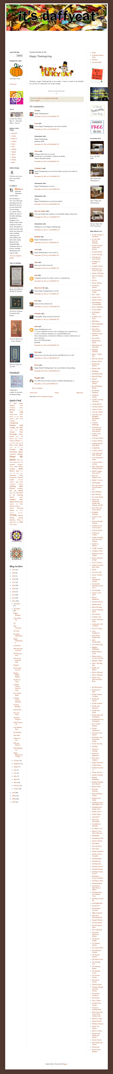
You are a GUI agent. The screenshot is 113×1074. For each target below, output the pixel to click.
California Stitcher (95, 396)
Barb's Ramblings (97, 324)
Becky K (14, 139)
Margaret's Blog (97, 661)
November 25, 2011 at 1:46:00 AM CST (46, 319)
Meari (36, 365)
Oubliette (95, 746)
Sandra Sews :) (97, 811)
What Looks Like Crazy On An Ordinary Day (97, 1014)
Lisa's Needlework (96, 632)
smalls (21, 497)
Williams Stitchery (97, 1024)
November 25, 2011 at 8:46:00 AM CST (46, 345)
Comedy (12, 421)
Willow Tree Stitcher (96, 1027)
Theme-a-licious (15, 506)
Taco (21, 504)
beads (21, 407)
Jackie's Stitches (97, 575)
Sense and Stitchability (96, 820)
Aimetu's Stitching (97, 273)
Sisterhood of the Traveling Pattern (16, 495)
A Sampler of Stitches (96, 262)
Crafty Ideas (14, 430)
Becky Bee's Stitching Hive (96, 330)
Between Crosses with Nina (97, 334)
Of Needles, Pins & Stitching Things (97, 739)
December (17, 604)
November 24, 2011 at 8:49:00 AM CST (46, 161)
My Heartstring (97, 687)
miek (36, 326)
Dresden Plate (16, 432)
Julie (36, 262)
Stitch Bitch (95, 843)
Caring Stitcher (97, 404)
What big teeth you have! (18, 649)
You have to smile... (17, 680)
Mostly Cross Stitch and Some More (97, 679)
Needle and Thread (95, 700)
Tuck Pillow (19, 510)
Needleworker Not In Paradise (97, 720)
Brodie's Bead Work (16, 418)
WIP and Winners (16, 744)
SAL (11, 491)
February (17, 785)
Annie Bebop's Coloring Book (96, 303)
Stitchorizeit (96, 906)
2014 (14, 592)
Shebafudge (95, 835)
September (17, 764)
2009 (14, 796)
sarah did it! (96, 817)
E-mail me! (13, 84)
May (15, 776)
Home (57, 393)
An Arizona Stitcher (95, 286)
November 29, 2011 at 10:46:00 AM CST (47, 371)
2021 (14, 570)
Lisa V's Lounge (97, 628)
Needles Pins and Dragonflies (97, 716)
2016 (14, 585)
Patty (36, 352)
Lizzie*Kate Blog (97, 644)
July (15, 770)
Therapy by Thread (95, 981)
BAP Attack (95, 321)
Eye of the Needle (97, 497)
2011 (13, 601)
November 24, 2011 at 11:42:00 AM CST (47, 217)
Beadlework (96, 326)
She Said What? (97, 62)
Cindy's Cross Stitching (96, 434)
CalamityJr (38, 168)
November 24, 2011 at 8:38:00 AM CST (46, 144)
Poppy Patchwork (97, 762)
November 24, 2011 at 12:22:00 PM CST (47, 230)
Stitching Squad (97, 883)
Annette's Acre (96, 297)
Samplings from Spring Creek (97, 808)
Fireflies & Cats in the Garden (97, 527)
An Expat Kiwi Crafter (96, 291)
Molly (21, 469)
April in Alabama (97, 307)
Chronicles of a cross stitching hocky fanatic (97, 429)
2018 (14, 579)
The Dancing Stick (17, 654)
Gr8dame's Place (97, 551)
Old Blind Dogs (18, 473)
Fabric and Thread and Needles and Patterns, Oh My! (97, 502)
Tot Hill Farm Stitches (96, 1004)
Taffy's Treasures (97, 913)
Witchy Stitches (97, 1040)
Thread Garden (97, 984)
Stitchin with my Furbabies (97, 855)
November (17, 609)
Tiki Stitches (96, 998)
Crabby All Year (16, 428)
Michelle (37, 237)
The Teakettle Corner (96, 972)
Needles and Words (96, 711)
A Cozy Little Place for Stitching (96, 241)
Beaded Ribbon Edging (16, 675)
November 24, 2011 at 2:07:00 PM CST (46, 255)
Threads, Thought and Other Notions (97, 989)
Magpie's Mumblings (95, 648)
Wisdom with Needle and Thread (96, 1035)
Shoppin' (16, 665)
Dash (21, 430)
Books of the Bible (16, 416)
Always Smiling (97, 283)
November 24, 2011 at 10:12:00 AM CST (47, 176)
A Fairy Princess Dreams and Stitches (97, 247)
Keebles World (96, 604)
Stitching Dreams (97, 869)
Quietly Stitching (97, 775)
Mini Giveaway (17, 627)
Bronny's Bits (96, 368)
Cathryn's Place (97, 409)
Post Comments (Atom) (45, 396)
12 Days (13, 403)
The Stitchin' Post (97, 959)
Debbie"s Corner (97, 480)
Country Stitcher (97, 441)
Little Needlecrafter (96, 641)
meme (16, 466)
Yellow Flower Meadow (96, 1050)
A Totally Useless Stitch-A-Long (17, 687)
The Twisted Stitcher (96, 976)
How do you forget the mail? (17, 660)
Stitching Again (97, 858)
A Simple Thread (97, 266)
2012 (14, 598)
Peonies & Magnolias (95, 754)
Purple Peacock (97, 772)
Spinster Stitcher (97, 841)
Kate (36, 301)
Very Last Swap (16, 714)
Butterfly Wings (97, 376)
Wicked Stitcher (97, 1021)
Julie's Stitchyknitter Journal (96, 579)
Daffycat (39, 98)
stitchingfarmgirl (97, 903)
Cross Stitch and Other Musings (97, 454)
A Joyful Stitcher (97, 252)
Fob (22, 443)
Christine (37, 313)
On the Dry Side (97, 744)
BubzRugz (95, 371)
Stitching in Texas (97, 881)
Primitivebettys (97, 765)
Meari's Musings (97, 672)
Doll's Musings (96, 492)
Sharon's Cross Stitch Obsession (97, 832)
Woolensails (96, 1047)
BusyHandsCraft (97, 374)
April (15, 779)
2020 (14, 573)
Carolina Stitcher (97, 407)
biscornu (21, 410)
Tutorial (20, 515)
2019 (14, 576)
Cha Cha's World (97, 412)
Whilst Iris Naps (97, 1018)
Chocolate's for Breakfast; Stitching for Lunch (97, 417)
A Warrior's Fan (17, 739)
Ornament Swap (16, 475)
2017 (14, 582)
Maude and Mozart (95, 669)
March (16, 782)
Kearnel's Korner (97, 602)
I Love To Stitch (97, 562)
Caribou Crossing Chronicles (97, 400)
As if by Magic (96, 309)
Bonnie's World (97, 361)
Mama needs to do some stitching (97, 657)
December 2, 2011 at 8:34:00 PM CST (46, 384)
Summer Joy (14, 504)
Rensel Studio (96, 786)
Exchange (13, 434)
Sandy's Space (96, 814)
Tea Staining (17, 732)
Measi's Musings (97, 675)
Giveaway (13, 452)
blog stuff (16, 412)
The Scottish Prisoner (17, 669)
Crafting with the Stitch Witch (97, 444)
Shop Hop (13, 493)
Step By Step (17, 710)
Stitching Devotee (97, 866)
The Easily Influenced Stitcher (95, 934)
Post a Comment (37, 388)
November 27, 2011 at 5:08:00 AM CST (46, 358)
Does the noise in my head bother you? (97, 487)
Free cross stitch (16, 445)
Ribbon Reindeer (17, 614)
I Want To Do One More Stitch (97, 566)
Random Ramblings (95, 778)
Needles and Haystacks (96, 707)
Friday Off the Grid (16, 447)
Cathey (14, 136)
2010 (14, 793)
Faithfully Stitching (95, 513)
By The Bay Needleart (95, 391)
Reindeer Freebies (16, 488)
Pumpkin (37, 378)
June (15, 773)
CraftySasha (96, 448)
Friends (12, 449)
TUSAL (13, 515)
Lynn (36, 123)
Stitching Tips (18, 502)
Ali (35, 110)
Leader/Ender (16, 462)
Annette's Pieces (97, 300)
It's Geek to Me (97, 572)
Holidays (37, 100)
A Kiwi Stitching (97, 254)
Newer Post (33, 393)
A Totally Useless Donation (17, 700)
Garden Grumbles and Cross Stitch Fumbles (97, 539)
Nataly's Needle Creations (97, 695)
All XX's (94, 280)
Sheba (20, 491)
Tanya (13, 154)
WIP (21, 522)
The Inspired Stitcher (96, 944)
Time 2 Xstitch (96, 1000)
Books (21, 414)
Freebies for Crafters (96, 534)
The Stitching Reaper (96, 967)
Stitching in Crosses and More (97, 877)
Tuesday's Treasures (16, 512)
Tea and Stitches (97, 923)
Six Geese (16, 631)
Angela (14, 152)
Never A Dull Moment (96, 725)
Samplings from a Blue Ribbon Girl (97, 803)
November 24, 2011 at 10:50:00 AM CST (47, 204)
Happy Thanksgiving (18, 640)
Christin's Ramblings (95, 424)
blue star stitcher (40, 211)
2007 (14, 802)
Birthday (12, 410)
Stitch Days (95, 849)
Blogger (64, 1064)
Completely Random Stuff (16, 424)
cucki (36, 249)
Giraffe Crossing (97, 548)
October (16, 760)
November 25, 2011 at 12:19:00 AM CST (47, 306)
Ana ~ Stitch (96, 294)
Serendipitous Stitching (96, 825)
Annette (14, 149)
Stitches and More (97, 851)
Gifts (21, 449)
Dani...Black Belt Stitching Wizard (97, 467)
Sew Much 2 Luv (97, 828)
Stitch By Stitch (97, 846)
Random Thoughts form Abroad (97, 783)
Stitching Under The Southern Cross (97, 894)
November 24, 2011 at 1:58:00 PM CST (46, 242)
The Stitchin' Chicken (96, 956)
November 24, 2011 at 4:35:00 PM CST (46, 281)
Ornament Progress (17, 718)
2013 (14, 595)
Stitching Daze (96, 864)
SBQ (15, 491)
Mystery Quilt (14, 471)
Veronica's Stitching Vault (96, 1008)
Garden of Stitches (95, 545)
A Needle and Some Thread (96, 258)
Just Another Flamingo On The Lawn (97, 586)
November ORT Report (18, 635)
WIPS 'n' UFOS (97, 1031)
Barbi (13, 162)
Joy (14, 623)
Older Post (79, 393)
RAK (21, 486)
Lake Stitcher (96, 614)
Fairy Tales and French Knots (97, 509)
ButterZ (94, 379)
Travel (12, 508)
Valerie (14, 157)
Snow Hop (16, 735)
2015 (14, 588)
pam (35, 275)
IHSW (18, 460)
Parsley (14, 160)
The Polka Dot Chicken (96, 951)
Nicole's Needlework (96, 729)
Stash (12, 502)
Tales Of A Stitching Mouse (97, 916)
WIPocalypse (13, 524)
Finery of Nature (15, 441)
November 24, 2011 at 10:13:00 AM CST (47, 189)
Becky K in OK (39, 288)
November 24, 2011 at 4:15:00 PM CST (46, 268)
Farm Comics (19, 438)
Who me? (16, 522)
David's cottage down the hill (97, 472)
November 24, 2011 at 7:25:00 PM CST (46, 294)
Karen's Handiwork (95, 598)
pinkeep (21, 484)
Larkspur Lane (96, 617)
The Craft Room (97, 930)
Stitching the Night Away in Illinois (96, 888)
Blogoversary (13, 414)
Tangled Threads (97, 920)
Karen (13, 144)
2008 (14, 799)
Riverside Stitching (95, 790)
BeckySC (14, 133)
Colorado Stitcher (97, 438)
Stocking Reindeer (17, 706)
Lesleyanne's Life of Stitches (97, 625)
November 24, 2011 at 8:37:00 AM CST (46, 129)
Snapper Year (16, 499)
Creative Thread (97, 450)
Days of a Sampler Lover (96, 476)
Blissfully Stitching (95, 351)
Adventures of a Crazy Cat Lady (97, 270)
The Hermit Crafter (95, 940)
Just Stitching (96, 590)
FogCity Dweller (97, 530)
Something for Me (97, 838)
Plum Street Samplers (95, 759)
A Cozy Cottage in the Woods (97, 235)
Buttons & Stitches (95, 382)
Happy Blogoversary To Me (18, 755)
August (16, 767)
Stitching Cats (96, 861)
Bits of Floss (96, 338)
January (16, 789)
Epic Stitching (96, 494)
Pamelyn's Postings (95, 750)
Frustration (17, 645)
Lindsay (14, 141)
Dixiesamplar (96, 483)
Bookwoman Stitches (96, 365)
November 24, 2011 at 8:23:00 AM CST (46, 116)
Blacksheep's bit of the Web (97, 346)
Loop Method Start (17, 728)
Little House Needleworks (96, 636)
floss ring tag (16, 443)
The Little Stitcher (97, 948)
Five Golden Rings (17, 694)
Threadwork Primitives (96, 994)
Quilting (13, 486)
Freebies (94, 60)
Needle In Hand (97, 703)
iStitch (94, 569)
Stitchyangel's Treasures (96, 909)
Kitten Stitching (97, 607)
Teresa (36, 151)
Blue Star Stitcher (97, 359)
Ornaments (13, 477)
